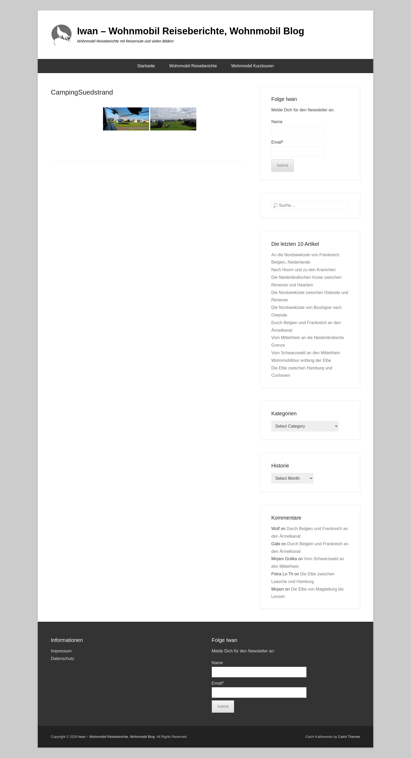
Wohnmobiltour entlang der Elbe (301, 360)
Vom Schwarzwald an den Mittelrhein (305, 353)
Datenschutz (62, 658)
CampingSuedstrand (82, 92)
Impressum (61, 651)
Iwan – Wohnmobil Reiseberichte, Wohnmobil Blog (190, 31)
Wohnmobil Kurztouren (252, 66)
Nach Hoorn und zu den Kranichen (303, 270)
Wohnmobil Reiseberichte (193, 66)
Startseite (146, 66)
